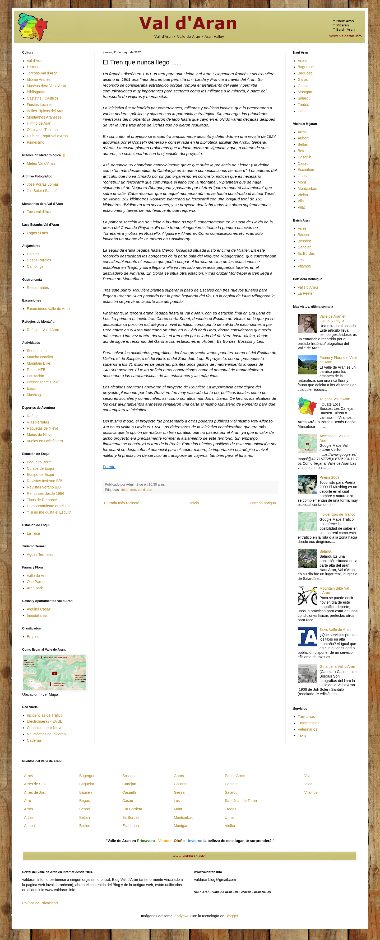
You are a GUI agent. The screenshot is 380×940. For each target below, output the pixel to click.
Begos (84, 800)
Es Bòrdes (306, 253)
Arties (302, 61)
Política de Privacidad (40, 903)
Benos (84, 809)
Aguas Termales (40, 554)
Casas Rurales (39, 260)
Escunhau (306, 169)
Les (301, 260)
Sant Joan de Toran (241, 800)
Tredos (230, 809)
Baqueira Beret (39, 462)
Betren (303, 151)
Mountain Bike (38, 363)
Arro (27, 800)
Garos (303, 79)
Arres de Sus (34, 784)
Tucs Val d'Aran (40, 212)
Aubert (29, 826)
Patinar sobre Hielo (42, 382)
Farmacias (306, 717)
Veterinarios (307, 729)
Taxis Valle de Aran (335, 629)
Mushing (34, 395)
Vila (301, 201)
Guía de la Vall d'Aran (337, 666)
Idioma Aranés (39, 79)
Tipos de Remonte (42, 500)
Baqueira (305, 73)
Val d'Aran (35, 61)
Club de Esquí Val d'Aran (47, 136)
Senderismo (37, 351)
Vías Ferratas (38, 422)
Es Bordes (131, 817)
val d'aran (145, 490)
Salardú (304, 98)
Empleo (33, 636)
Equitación (35, 376)
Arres (302, 228)
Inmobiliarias (37, 615)
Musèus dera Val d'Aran (46, 86)
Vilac (302, 207)
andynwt (181, 916)
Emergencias (308, 723)
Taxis (302, 735)
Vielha (303, 195)
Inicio (194, 503)
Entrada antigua (263, 503)
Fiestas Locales (40, 104)
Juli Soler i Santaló (42, 191)
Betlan (303, 144)
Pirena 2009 (329, 477)
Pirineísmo (35, 142)
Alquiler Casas (39, 609)
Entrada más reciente (121, 503)
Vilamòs (304, 266)
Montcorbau (307, 188)
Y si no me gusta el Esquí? (49, 512)
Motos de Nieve (40, 435)
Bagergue (306, 67)
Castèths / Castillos (43, 98)
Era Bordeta (132, 809)
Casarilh (304, 157)
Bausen (304, 235)
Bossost (129, 776)
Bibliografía (36, 92)
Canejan (305, 247)
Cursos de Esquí (40, 468)
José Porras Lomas (43, 184)
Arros (28, 809)
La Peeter (306, 293)
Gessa (303, 86)
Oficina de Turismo (42, 130)
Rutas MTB (36, 370)
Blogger (231, 916)
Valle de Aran (38, 576)
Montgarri (305, 92)
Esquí (31, 388)
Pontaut (231, 784)
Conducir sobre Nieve (45, 728)
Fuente (109, 466)
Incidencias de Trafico (45, 715)
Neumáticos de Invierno (46, 734)
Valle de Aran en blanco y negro (332, 318)
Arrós (302, 132)
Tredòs (303, 104)
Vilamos (310, 792)
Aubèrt (303, 138)
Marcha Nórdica (40, 357)
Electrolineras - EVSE (45, 721)
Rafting (33, 416)
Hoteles (33, 254)
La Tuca (33, 533)
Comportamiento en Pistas (49, 506)
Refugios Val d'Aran (43, 330)
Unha (302, 111)
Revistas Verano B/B (44, 487)
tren (133, 490)
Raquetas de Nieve (42, 428)
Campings (35, 266)
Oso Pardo (36, 582)
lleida (124, 490)
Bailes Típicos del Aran (45, 111)
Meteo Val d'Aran (41, 163)
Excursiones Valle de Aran (48, 309)
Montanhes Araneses (44, 117)
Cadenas (34, 740)
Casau (303, 163)
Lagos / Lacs (37, 233)
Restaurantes (38, 287)
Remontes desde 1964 (45, 493)
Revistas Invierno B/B (44, 481)
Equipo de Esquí (40, 474)
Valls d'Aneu (308, 287)
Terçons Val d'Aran (42, 73)
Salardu (325, 551)
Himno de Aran (39, 123)
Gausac (304, 176)
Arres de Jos (34, 792)
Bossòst (304, 241)
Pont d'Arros (235, 776)
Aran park (35, 588)
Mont (302, 182)
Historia (33, 67)
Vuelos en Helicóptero (45, 441)
